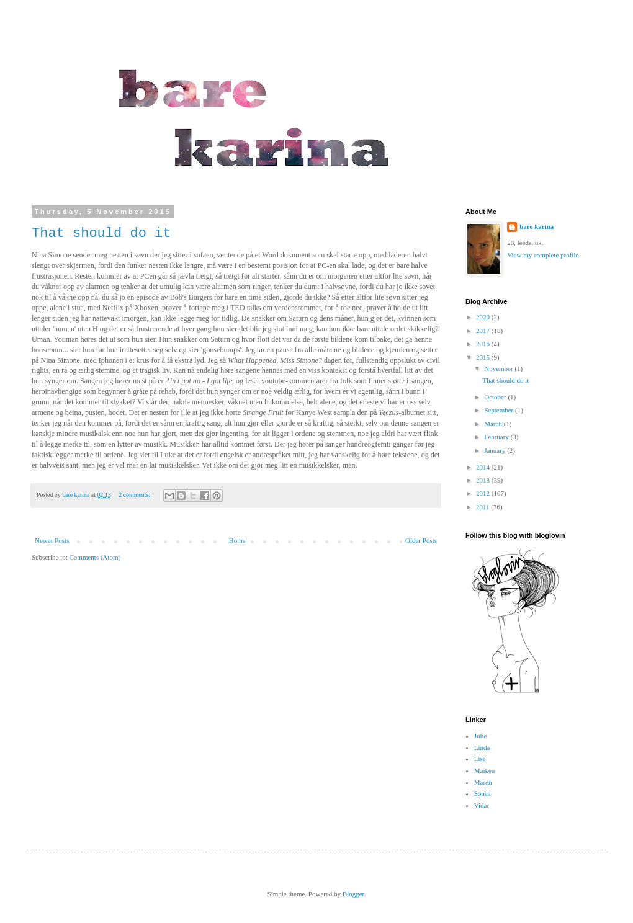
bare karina (536, 226)
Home (237, 540)
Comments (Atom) (95, 557)
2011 (483, 507)
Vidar (481, 805)
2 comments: (135, 494)
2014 (484, 467)
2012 (484, 493)
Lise (480, 758)
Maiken (484, 770)
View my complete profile (542, 255)
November (499, 368)
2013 (484, 480)
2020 (484, 317)
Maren (483, 782)
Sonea (482, 793)
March (493, 423)
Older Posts (421, 540)
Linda (482, 747)
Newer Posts (52, 540)
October (496, 397)
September (499, 410)
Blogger (353, 894)
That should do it (101, 233)
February (497, 436)
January (495, 450)
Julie (480, 735)
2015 (484, 357)
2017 (484, 330)
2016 (484, 343)
